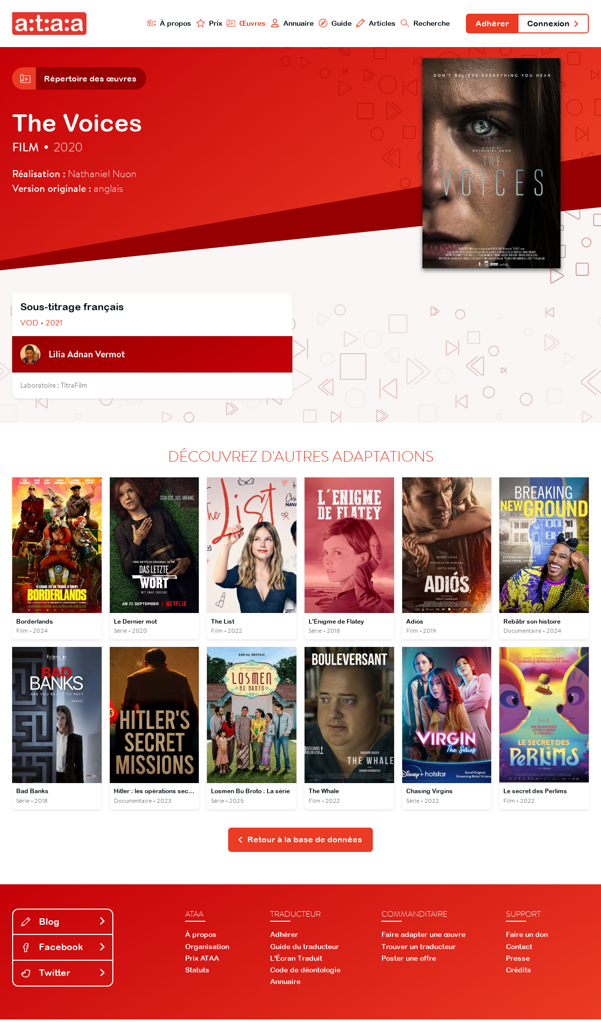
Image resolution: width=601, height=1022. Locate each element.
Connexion (552, 24)
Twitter (63, 975)
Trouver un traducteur (418, 949)
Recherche (423, 23)
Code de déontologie (305, 973)
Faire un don (527, 937)
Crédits (518, 973)
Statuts (197, 973)
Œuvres (243, 23)
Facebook (63, 950)
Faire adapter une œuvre (423, 937)
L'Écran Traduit (296, 961)
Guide (332, 23)
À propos (165, 23)
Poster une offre (408, 961)
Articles (373, 23)
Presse (518, 961)
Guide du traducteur (304, 949)
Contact (519, 949)
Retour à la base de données (299, 841)
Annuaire (289, 23)
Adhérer (490, 24)
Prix (205, 23)
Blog (63, 924)
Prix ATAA (202, 961)
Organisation (207, 949)
